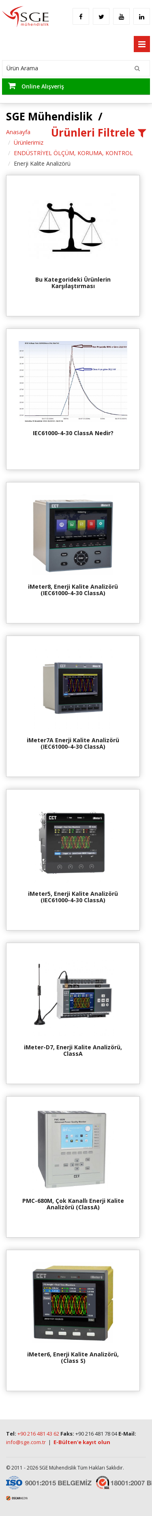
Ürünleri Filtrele (98, 132)
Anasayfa (18, 132)
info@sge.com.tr (26, 1442)
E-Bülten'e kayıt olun (82, 1442)
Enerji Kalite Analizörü (42, 163)
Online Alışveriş (36, 86)
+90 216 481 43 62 (38, 1433)
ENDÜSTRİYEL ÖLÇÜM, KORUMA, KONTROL (73, 153)
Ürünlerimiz (28, 142)
